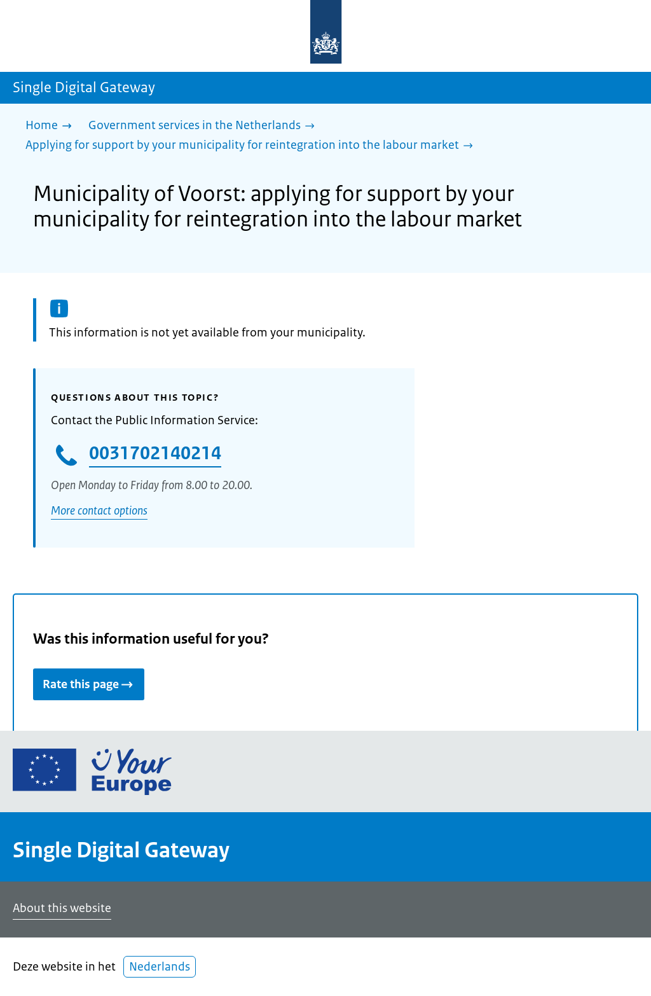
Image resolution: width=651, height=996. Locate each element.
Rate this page (89, 684)
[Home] (51, 126)
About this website (62, 908)
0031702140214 (155, 452)
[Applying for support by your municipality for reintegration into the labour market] (252, 146)
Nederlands (159, 966)
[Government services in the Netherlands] (204, 126)
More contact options (99, 510)
